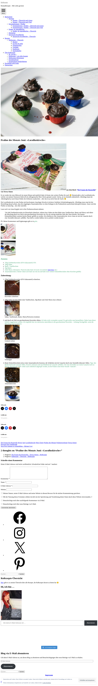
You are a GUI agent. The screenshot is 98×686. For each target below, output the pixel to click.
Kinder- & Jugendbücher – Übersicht (24, 31)
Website (3, 492)
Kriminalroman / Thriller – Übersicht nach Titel (28, 27)
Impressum (49, 677)
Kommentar (5, 481)
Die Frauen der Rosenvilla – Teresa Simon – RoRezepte (29, 455)
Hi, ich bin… (13, 54)
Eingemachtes (17, 45)
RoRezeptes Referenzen (16, 58)
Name (3, 484)
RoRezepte (4, 2)
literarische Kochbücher (16, 35)
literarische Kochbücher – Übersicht (24, 36)
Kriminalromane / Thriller (17, 24)
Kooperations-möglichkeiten (18, 61)
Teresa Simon (72, 443)
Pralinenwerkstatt (62, 443)
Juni (23, 443)
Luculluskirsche (30, 443)
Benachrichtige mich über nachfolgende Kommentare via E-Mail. (24, 503)
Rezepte (7, 38)
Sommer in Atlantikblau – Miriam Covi (16, 446)
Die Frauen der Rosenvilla (86, 190)
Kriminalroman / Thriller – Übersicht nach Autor (28, 26)
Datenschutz (9, 65)
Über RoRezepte (10, 52)
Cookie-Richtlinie (46, 683)
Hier (2, 585)
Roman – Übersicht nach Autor (22, 20)
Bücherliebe (8, 17)
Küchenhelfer (17, 51)
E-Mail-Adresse (6, 488)
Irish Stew (51, 270)
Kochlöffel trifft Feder (12, 63)
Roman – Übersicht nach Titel (22, 22)
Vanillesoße (9, 444)
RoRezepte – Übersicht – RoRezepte (23, 456)
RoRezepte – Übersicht (16, 40)
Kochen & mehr (18, 43)
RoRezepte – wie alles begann (18, 56)
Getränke (16, 47)
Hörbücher (12, 33)
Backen (15, 42)
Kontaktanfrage (14, 60)
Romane (11, 18)
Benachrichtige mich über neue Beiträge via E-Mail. (19, 506)
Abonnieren (91, 625)
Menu (3, 11)
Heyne (20, 443)
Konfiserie (16, 49)
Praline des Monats (50, 443)
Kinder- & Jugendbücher (16, 29)
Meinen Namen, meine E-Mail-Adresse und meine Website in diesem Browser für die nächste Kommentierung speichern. (41, 496)
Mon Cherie (40, 443)
